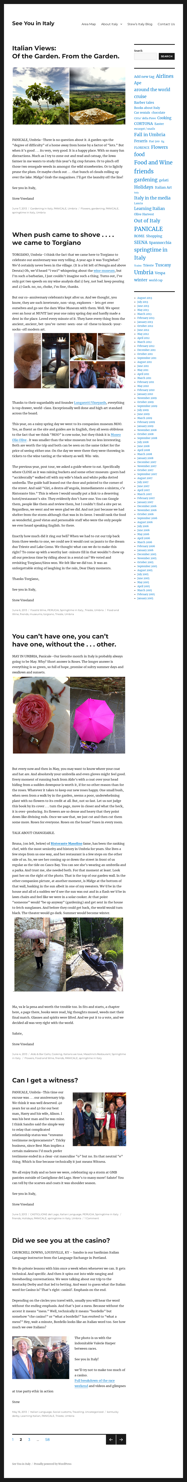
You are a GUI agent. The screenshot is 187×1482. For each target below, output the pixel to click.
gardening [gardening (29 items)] (146, 180)
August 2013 (144, 298)
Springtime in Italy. (72, 610)
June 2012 (143, 330)
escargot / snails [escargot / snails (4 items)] (144, 128)
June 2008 (143, 446)
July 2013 (142, 302)
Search (138, 50)
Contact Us (166, 24)
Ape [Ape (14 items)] (137, 82)
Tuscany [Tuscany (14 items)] (163, 265)
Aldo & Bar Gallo (41, 1054)
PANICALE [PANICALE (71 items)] (148, 228)
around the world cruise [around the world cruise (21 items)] (152, 93)
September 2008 (147, 438)
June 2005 (143, 578)
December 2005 (146, 554)
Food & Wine (38, 610)
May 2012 (143, 334)
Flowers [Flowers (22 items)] (159, 147)
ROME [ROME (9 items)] (139, 236)
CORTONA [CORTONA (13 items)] (143, 123)
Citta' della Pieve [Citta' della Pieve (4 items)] (145, 118)
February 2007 (146, 498)
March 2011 (144, 378)
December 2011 (146, 350)
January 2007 (145, 502)
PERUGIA (53, 610)
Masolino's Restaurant (97, 1054)
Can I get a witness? (45, 1080)
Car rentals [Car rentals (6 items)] (142, 112)
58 (49, 1439)
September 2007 (147, 474)
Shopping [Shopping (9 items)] (154, 236)
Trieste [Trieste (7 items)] (148, 265)
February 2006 (146, 546)
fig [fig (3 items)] (162, 141)
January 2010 (145, 394)
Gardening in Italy (41, 208)
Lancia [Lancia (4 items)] (138, 203)
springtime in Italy (23, 212)
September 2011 (146, 358)
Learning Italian (31, 1415)
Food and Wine (44, 1058)
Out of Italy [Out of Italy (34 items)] (147, 221)
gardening (98, 208)
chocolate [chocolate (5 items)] (158, 112)
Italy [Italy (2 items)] (136, 192)
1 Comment (92, 1218)
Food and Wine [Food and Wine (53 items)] (153, 162)
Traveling (78, 1411)
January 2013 (145, 322)
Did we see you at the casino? (61, 1240)
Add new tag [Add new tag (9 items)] (144, 77)
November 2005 (147, 558)
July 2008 (143, 442)
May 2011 (142, 370)
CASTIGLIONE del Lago (44, 1214)
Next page (121, 1444)
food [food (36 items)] (139, 154)
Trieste (89, 610)
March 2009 (144, 418)
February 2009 (146, 422)
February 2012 (145, 346)
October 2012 (145, 326)
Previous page (111, 1444)
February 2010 (145, 390)
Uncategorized (94, 1411)
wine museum (104, 271)
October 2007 (145, 470)
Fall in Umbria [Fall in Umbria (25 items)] (149, 134)
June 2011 (143, 366)
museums (36, 614)
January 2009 (145, 426)
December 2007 (146, 462)
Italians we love (72, 1054)
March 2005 (144, 590)
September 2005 (147, 566)
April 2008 (143, 450)
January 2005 (145, 598)
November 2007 (147, 466)
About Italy (109, 24)
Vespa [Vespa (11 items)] (160, 273)
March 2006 (144, 542)
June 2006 (143, 530)
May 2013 (143, 310)
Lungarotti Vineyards (90, 402)
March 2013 (144, 314)
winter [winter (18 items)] (140, 279)
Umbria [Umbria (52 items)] (143, 272)
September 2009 (147, 406)
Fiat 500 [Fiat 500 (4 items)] (154, 141)
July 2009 (143, 410)
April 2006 (143, 538)
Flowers (85, 208)
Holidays (27, 1218)
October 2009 (145, 402)
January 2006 (145, 550)
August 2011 (144, 362)
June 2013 (143, 306)
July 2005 (143, 574)
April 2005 (143, 586)
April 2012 (143, 338)
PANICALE (60, 208)
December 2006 (147, 506)
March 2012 (144, 342)
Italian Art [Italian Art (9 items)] (163, 187)
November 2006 (147, 510)
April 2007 (143, 490)
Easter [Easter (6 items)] (159, 124)
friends (24, 614)
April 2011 (143, 374)
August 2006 (145, 522)
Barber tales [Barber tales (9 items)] (144, 103)
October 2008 (145, 434)
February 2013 (145, 318)
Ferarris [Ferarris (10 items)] (140, 141)
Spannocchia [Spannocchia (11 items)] (160, 242)
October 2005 (145, 562)
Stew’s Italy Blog (139, 24)
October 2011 (145, 354)
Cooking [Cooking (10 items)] (164, 118)
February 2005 (146, 594)
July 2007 (143, 482)
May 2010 (143, 386)
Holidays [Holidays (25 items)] (143, 187)
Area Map (89, 24)
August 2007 (145, 478)
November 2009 (147, 398)
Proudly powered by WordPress (53, 1464)
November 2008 (147, 430)
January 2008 (145, 458)
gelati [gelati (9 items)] (164, 180)
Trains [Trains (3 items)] (138, 265)
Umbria (72, 208)
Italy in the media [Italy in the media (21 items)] (152, 198)
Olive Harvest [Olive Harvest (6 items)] (144, 214)
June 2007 (143, 486)
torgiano (48, 614)
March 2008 (144, 454)
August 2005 (145, 570)
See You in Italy (33, 23)
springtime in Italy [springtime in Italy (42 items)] (150, 254)
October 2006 (145, 514)
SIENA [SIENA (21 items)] (140, 242)
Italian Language (70, 1214)
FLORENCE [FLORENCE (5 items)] (142, 148)
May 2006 (143, 534)
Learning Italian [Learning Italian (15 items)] (149, 208)
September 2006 (147, 518)
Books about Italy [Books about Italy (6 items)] (147, 108)
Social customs (62, 1411)
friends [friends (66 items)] (144, 171)
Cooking (57, 1054)
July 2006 (143, 526)
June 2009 (143, 414)
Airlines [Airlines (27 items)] (164, 76)
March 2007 (144, 494)
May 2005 (143, 582)
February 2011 (145, 382)
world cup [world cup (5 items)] (155, 280)
